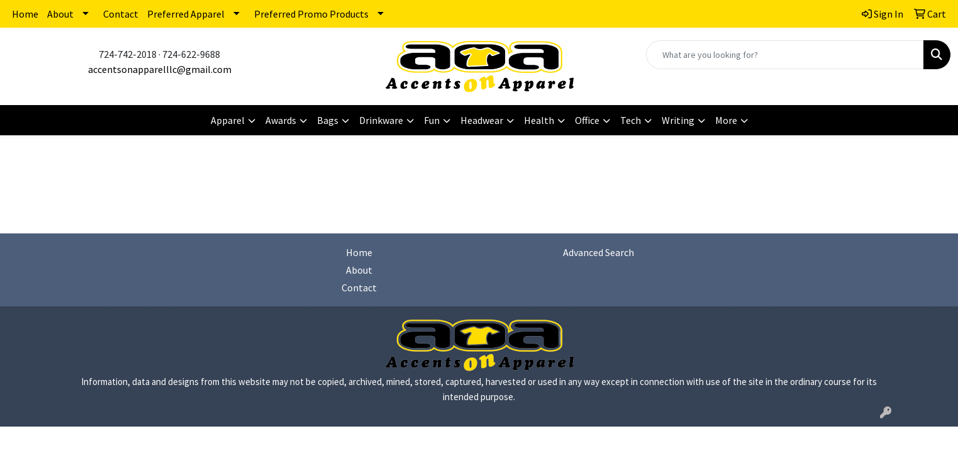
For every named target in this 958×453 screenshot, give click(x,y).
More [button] (726, 120)
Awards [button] (280, 120)
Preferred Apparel (186, 14)
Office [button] (587, 120)
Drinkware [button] (381, 120)
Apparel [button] (228, 120)
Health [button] (539, 120)
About (60, 14)
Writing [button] (678, 120)
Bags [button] (327, 120)
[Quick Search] (785, 54)
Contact (120, 14)
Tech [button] (630, 120)
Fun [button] (432, 120)
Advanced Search (598, 252)
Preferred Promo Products (311, 14)
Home (25, 14)
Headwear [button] (481, 120)
